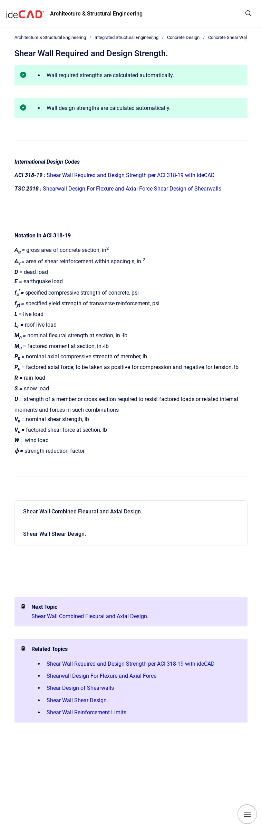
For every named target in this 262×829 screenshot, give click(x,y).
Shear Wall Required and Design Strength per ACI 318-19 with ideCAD (131, 175)
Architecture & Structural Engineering (96, 13)
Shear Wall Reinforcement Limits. (87, 712)
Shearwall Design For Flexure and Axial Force (98, 188)
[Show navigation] (247, 814)
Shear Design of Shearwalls (187, 188)
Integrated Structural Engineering (126, 37)
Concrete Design (183, 37)
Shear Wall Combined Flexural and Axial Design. (82, 511)
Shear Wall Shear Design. (54, 534)
